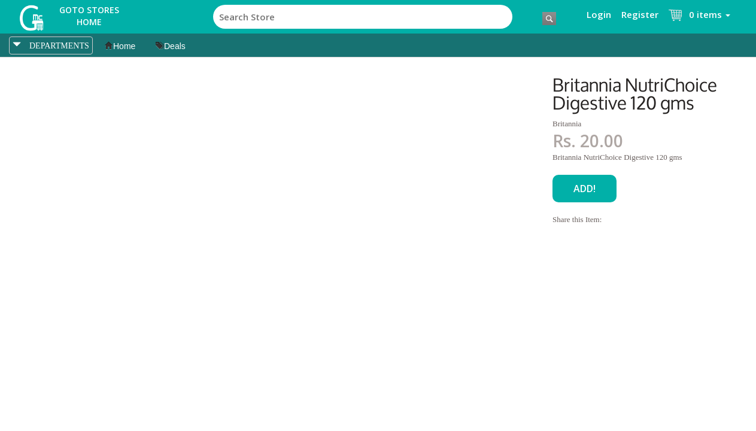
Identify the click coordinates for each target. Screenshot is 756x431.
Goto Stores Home (89, 16)
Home (120, 46)
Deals (171, 46)
